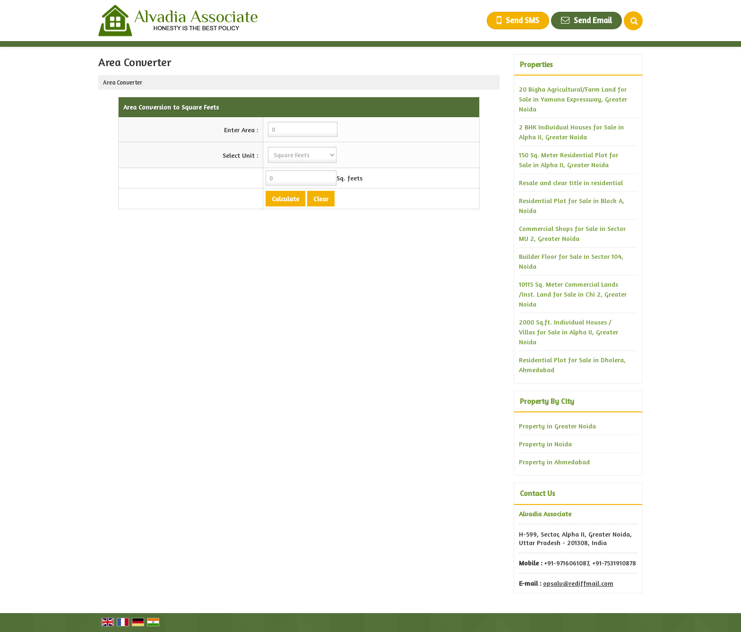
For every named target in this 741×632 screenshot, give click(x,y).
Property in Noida (545, 444)
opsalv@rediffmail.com (578, 583)
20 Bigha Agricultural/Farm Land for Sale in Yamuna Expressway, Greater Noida (573, 99)
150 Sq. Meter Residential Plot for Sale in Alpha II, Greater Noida (568, 160)
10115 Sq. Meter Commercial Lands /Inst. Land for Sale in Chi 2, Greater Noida (573, 294)
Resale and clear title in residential (571, 183)
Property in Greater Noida (557, 426)
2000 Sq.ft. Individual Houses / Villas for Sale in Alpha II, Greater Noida (568, 332)
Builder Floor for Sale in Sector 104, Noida (571, 261)
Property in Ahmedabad (554, 462)
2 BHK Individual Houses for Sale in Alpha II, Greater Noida (571, 132)
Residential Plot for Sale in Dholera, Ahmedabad (572, 365)
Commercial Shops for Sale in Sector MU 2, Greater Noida (572, 233)
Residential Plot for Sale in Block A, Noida (571, 205)
